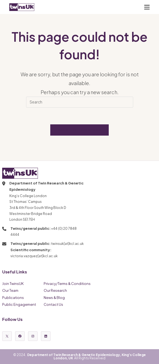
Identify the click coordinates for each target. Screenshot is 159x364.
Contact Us (53, 304)
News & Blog (54, 297)
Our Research (55, 290)
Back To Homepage (79, 130)
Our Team (10, 290)
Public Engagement (19, 304)
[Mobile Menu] (147, 7)
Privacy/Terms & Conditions (67, 283)
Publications (13, 297)
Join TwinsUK (13, 283)
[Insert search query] (79, 102)
